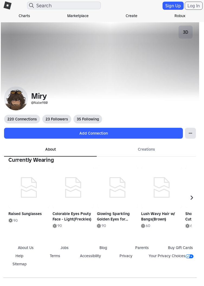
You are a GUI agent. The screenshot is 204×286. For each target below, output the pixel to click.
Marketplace (78, 15)
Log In (193, 5)
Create (131, 15)
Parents (142, 247)
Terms (55, 255)
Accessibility (90, 255)
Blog (103, 247)
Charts (24, 15)
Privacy (125, 255)
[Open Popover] (190, 133)
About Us (26, 247)
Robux (179, 15)
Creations (146, 149)
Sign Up (173, 5)
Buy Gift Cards (180, 247)
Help (19, 255)
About (50, 149)
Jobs (64, 247)
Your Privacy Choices (171, 255)
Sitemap (19, 264)
